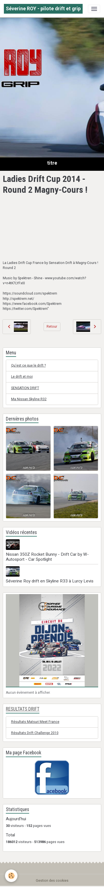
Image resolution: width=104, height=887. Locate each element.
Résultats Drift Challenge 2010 (35, 733)
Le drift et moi (22, 377)
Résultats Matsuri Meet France (35, 722)
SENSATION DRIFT (25, 388)
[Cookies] (11, 875)
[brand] (43, 9)
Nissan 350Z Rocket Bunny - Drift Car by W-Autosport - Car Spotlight (47, 557)
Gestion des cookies (52, 881)
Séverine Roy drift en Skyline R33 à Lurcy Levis (49, 581)
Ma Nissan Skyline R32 (29, 399)
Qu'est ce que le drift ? (28, 365)
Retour (52, 326)
